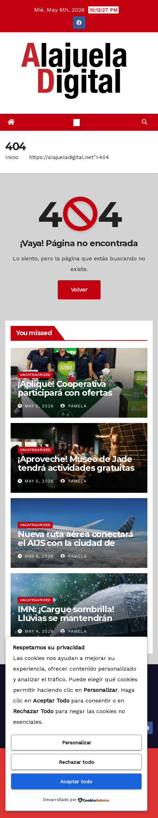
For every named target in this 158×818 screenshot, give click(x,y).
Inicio (11, 157)
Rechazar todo (76, 762)
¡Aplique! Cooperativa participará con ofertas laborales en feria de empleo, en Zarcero (78, 397)
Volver (79, 289)
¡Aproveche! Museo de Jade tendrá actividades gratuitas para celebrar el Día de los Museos (76, 472)
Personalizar (76, 742)
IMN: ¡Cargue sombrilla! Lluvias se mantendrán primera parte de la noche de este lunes (78, 622)
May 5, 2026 (39, 406)
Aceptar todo (76, 781)
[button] (144, 122)
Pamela (74, 406)
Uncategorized (35, 375)
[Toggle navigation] (76, 122)
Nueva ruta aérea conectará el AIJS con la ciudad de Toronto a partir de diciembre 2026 (75, 547)
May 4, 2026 (39, 556)
